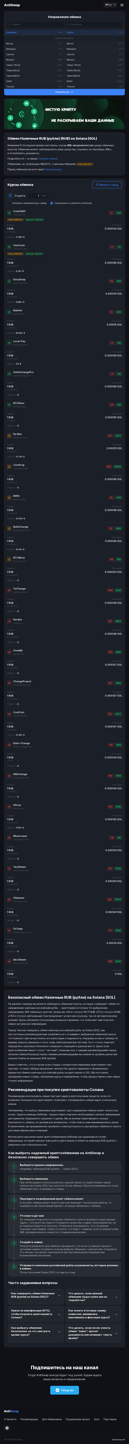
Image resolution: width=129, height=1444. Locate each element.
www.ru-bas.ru (20, 437)
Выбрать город (107, 184)
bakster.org (19, 314)
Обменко (18, 897)
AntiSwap (12, 5)
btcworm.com (20, 561)
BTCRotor (19, 403)
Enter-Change (21, 743)
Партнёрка (110, 1419)
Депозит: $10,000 (34, 254)
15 (111, 497)
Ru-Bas (17, 434)
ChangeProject (22, 681)
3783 (118, 868)
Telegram (65, 1390)
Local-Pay (19, 341)
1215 (119, 497)
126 (110, 652)
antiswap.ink (118, 1439)
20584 (117, 466)
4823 (118, 621)
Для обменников (52, 1419)
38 (110, 621)
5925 (118, 961)
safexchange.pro (21, 375)
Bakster (17, 310)
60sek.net (18, 808)
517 (110, 806)
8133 (118, 590)
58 (119, 374)
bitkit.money (19, 499)
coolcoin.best (20, 716)
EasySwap (19, 279)
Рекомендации (53, 169)
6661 (118, 652)
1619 (118, 745)
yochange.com (20, 592)
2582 (118, 930)
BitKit (16, 495)
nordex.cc (18, 623)
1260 (118, 528)
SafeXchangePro (23, 372)
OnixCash (19, 245)
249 (110, 590)
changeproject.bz (22, 685)
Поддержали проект (78, 1419)
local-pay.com (20, 344)
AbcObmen (19, 959)
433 (119, 312)
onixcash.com (20, 249)
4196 (118, 776)
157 (110, 683)
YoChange (19, 588)
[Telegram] (7, 1428)
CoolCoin (18, 712)
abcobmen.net (20, 963)
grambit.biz (18, 654)
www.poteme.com (22, 932)
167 (110, 776)
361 (119, 404)
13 (112, 837)
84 (111, 745)
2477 (118, 435)
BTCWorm (19, 557)
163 (110, 961)
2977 (118, 714)
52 (110, 435)
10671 (118, 899)
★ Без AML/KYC (15, 220)
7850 (118, 683)
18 (112, 281)
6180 (118, 806)
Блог (97, 1419)
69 (110, 714)
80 (119, 837)
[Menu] (122, 5)
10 (111, 528)
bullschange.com (21, 530)
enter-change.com (22, 746)
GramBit (18, 650)
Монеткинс (20, 836)
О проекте (10, 1419)
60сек (17, 805)
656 (119, 281)
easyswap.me (20, 283)
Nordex (17, 619)
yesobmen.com (21, 870)
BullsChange (20, 526)
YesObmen (19, 866)
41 (119, 247)
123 (109, 899)
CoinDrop (19, 464)
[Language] (110, 5)
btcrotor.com (19, 406)
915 (119, 343)
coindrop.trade (20, 468)
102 (109, 466)
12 (110, 930)
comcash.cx (19, 214)
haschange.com (21, 777)
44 (112, 404)
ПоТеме (18, 928)
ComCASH (19, 211)
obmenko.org (20, 901)
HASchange (20, 774)
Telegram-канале (48, 158)
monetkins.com (21, 839)
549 (119, 213)
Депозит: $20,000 (34, 220)
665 (119, 559)
